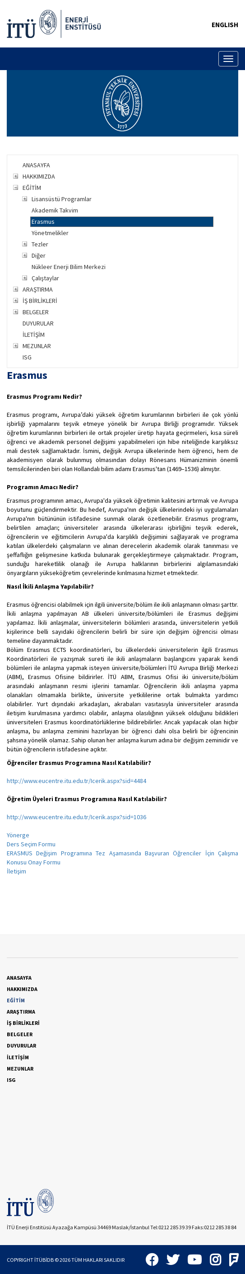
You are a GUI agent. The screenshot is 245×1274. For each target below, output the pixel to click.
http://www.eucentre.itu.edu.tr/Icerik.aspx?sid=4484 (76, 781)
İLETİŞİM (34, 334)
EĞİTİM (32, 188)
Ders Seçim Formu (31, 844)
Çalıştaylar (45, 278)
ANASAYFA (36, 165)
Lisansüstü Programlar (62, 199)
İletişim (16, 871)
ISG (27, 357)
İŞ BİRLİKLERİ (40, 301)
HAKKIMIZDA (39, 176)
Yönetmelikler (50, 233)
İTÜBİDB (44, 1259)
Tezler (40, 244)
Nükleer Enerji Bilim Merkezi (69, 267)
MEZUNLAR (37, 346)
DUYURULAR (38, 323)
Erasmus (43, 221)
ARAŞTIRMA (38, 289)
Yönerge (18, 835)
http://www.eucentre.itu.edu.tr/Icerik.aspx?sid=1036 (76, 817)
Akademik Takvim (55, 210)
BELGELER (36, 312)
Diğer (39, 255)
